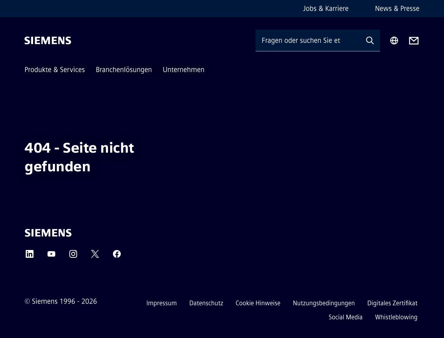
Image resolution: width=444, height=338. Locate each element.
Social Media (346, 317)
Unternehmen (183, 69)
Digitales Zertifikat (392, 303)
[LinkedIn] (29, 256)
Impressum (161, 303)
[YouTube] (51, 256)
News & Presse (397, 8)
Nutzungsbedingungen (324, 303)
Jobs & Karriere (326, 8)
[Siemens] (48, 40)
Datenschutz (206, 303)
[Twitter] (95, 256)
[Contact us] (413, 40)
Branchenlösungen (124, 69)
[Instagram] (73, 256)
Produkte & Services (55, 69)
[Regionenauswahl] (394, 40)
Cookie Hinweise (258, 303)
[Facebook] (117, 256)
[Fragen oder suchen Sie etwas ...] (307, 40)
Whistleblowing (396, 317)
